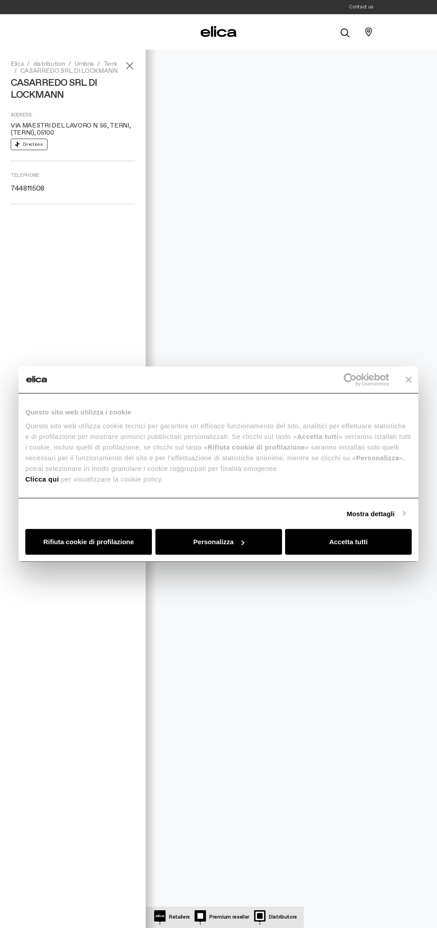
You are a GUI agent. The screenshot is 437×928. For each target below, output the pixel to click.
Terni (110, 64)
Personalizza (218, 542)
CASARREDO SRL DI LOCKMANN (69, 71)
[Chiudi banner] (408, 379)
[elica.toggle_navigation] (68, 32)
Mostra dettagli (370, 513)
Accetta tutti (348, 542)
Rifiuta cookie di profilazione (88, 542)
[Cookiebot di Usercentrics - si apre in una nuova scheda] (350, 379)
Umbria (84, 64)
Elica (17, 64)
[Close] (129, 65)
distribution (49, 64)
